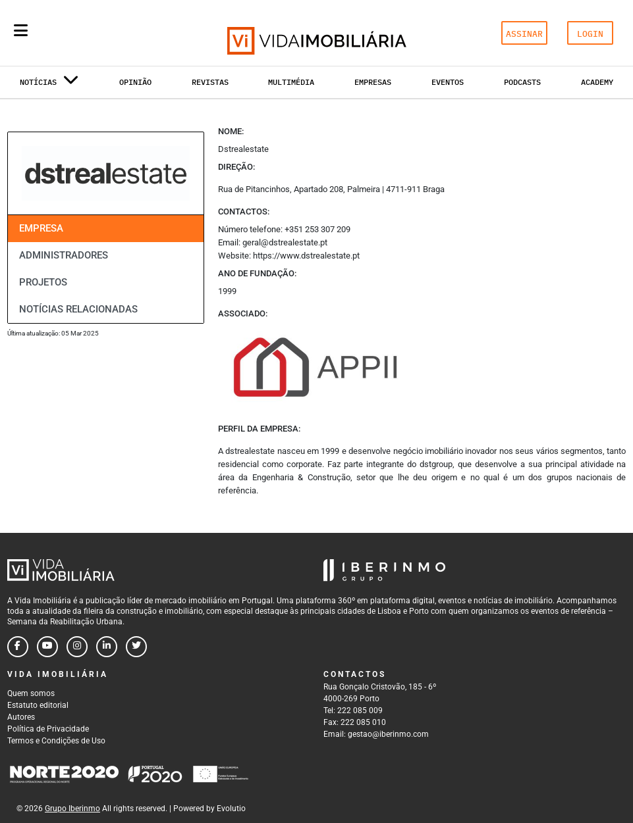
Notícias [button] (49, 84)
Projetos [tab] (43, 282)
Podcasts (522, 82)
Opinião (135, 82)
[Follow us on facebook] (17, 646)
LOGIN (590, 33)
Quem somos (31, 693)
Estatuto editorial (38, 705)
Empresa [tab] (41, 228)
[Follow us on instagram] (77, 646)
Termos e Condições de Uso (56, 740)
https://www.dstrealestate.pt (306, 256)
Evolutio (231, 808)
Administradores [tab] (63, 255)
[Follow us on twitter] (136, 646)
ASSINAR (524, 33)
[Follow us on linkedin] (106, 646)
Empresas (372, 82)
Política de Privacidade (48, 729)
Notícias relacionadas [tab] (78, 309)
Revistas (210, 82)
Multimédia (291, 82)
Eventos (447, 82)
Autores (21, 717)
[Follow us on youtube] (47, 646)
